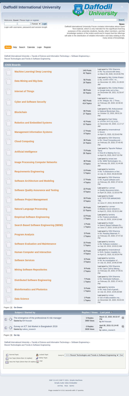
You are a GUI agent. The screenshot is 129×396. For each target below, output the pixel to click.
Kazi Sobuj (113, 119)
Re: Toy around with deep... (110, 72)
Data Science (22, 299)
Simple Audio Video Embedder (65, 383)
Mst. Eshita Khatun (116, 77)
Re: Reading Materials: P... (110, 233)
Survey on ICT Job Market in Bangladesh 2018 (35, 326)
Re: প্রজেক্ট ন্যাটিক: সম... (109, 80)
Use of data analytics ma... (110, 298)
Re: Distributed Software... (110, 279)
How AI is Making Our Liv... (110, 153)
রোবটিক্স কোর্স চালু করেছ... (110, 121)
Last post (106, 312)
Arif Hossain (27, 321)
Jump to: (61, 355)
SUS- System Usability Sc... (111, 252)
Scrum (102, 132)
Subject (19, 312)
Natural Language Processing (31, 209)
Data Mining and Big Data (28, 81)
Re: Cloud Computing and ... (111, 140)
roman (111, 295)
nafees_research (29, 329)
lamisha (112, 169)
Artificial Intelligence (26, 151)
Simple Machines (76, 380)
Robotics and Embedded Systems (33, 122)
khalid (111, 196)
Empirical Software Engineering (32, 217)
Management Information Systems (33, 132)
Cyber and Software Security (30, 102)
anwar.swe (113, 159)
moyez (111, 98)
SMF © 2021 (64, 380)
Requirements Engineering (29, 171)
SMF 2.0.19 (53, 380)
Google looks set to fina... (110, 90)
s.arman (112, 188)
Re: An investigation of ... (109, 260)
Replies (85, 312)
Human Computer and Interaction (33, 252)
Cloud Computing (24, 141)
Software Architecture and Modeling (34, 181)
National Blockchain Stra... (110, 111)
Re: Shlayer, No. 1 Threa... (110, 101)
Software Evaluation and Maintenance (35, 244)
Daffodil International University (32, 7)
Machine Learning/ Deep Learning (33, 71)
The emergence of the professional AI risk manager (37, 318)
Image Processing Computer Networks (36, 162)
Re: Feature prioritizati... (109, 217)
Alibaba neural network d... (110, 209)
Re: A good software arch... (110, 180)
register (36, 20)
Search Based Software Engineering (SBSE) (39, 225)
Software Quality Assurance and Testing (37, 190)
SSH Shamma (114, 69)
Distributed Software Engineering (33, 280)
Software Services (24, 260)
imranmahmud (114, 130)
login (28, 20)
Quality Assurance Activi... (110, 190)
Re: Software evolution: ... (110, 244)
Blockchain (21, 112)
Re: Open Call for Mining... (110, 269)
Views (95, 312)
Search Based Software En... (111, 225)
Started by (29, 312)
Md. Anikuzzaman (116, 109)
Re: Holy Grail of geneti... (110, 289)
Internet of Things (24, 91)
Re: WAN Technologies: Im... (111, 161)
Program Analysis (24, 234)
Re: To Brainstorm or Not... (110, 172)
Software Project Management (31, 199)
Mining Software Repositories (31, 269)
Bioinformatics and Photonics (31, 289)
